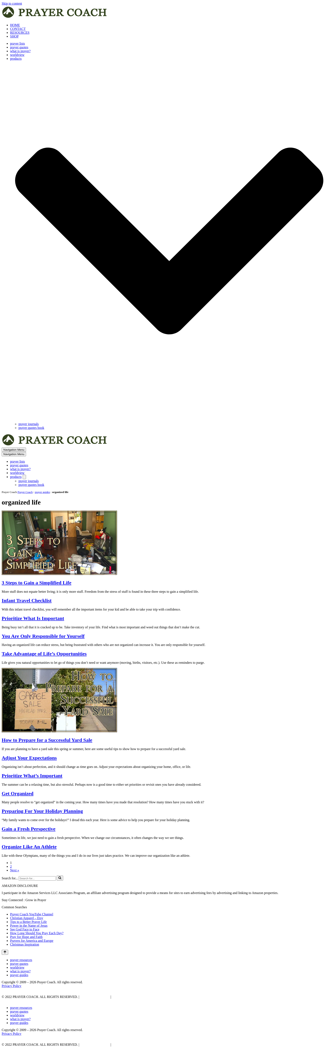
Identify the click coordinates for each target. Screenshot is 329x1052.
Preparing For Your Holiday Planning (42, 811)
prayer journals (28, 424)
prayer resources (21, 960)
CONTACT (18, 29)
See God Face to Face (24, 929)
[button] (169, 241)
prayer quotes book (31, 428)
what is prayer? (20, 51)
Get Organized (17, 793)
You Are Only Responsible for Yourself (43, 636)
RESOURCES (19, 32)
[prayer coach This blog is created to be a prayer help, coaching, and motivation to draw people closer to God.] (55, 18)
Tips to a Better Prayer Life (28, 922)
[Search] (37, 878)
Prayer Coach (25, 492)
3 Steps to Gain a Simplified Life (36, 582)
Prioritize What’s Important (32, 775)
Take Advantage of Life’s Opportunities (44, 653)
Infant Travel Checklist (27, 600)
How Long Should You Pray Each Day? (37, 933)
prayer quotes (19, 47)
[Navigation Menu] (14, 450)
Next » (14, 870)
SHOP (14, 36)
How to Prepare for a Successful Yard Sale (47, 740)
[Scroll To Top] (5, 952)
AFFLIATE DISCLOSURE (131, 997)
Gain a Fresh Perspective (28, 829)
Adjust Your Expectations (29, 758)
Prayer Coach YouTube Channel (31, 914)
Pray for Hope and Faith (26, 937)
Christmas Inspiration (24, 944)
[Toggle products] (24, 477)
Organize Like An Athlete (29, 846)
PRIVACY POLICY (94, 997)
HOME (15, 25)
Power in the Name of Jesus (28, 925)
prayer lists (17, 43)
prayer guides (42, 492)
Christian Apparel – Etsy (26, 918)
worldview (17, 55)
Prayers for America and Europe (31, 940)
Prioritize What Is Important (33, 618)
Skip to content (12, 3)
